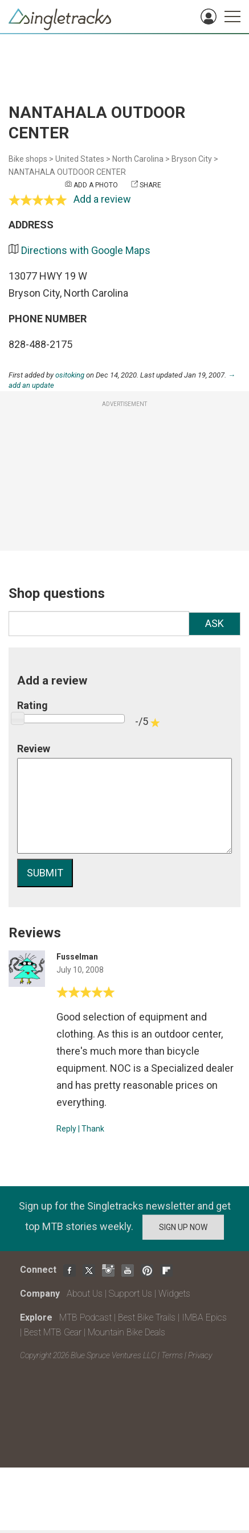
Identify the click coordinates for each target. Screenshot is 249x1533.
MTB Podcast (85, 1317)
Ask (214, 623)
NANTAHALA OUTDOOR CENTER (67, 172)
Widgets (174, 1293)
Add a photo (96, 185)
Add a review (102, 199)
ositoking (69, 375)
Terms (172, 1355)
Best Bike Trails (146, 1317)
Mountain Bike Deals (126, 1332)
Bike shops (28, 158)
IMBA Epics (204, 1317)
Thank (92, 1128)
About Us (85, 1293)
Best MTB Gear (52, 1332)
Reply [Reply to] (66, 1128)
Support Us (130, 1293)
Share (150, 185)
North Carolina (138, 158)
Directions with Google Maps (85, 250)
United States (79, 158)
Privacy (200, 1355)
